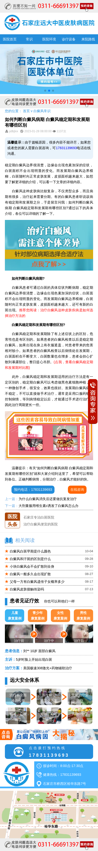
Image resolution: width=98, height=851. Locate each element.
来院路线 (88, 39)
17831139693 (66, 148)
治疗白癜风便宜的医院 (40, 526)
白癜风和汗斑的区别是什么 (30, 559)
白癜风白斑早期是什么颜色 (30, 551)
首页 (26, 111)
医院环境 (49, 39)
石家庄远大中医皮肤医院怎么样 (47, 513)
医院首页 (10, 39)
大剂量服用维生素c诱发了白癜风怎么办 (48, 506)
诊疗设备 (69, 39)
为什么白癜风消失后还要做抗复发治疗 (48, 499)
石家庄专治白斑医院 (38, 519)
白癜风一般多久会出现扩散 (30, 574)
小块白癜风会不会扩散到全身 (32, 566)
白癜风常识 (42, 111)
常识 (29, 39)
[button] (45, 91)
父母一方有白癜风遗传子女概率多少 (37, 582)
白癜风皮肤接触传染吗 (27, 589)
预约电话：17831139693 (33, 489)
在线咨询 (77, 489)
